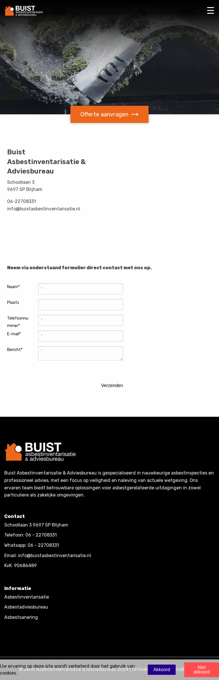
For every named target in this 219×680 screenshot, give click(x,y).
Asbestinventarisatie (26, 597)
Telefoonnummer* (17, 322)
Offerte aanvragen (109, 114)
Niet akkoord (202, 669)
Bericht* (15, 349)
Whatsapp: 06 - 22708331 (31, 545)
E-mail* (14, 334)
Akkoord (161, 669)
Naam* (13, 286)
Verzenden (112, 385)
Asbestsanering (21, 617)
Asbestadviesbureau (26, 607)
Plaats (13, 302)
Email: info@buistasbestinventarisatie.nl (47, 555)
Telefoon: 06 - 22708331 (30, 535)
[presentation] (66, 382)
